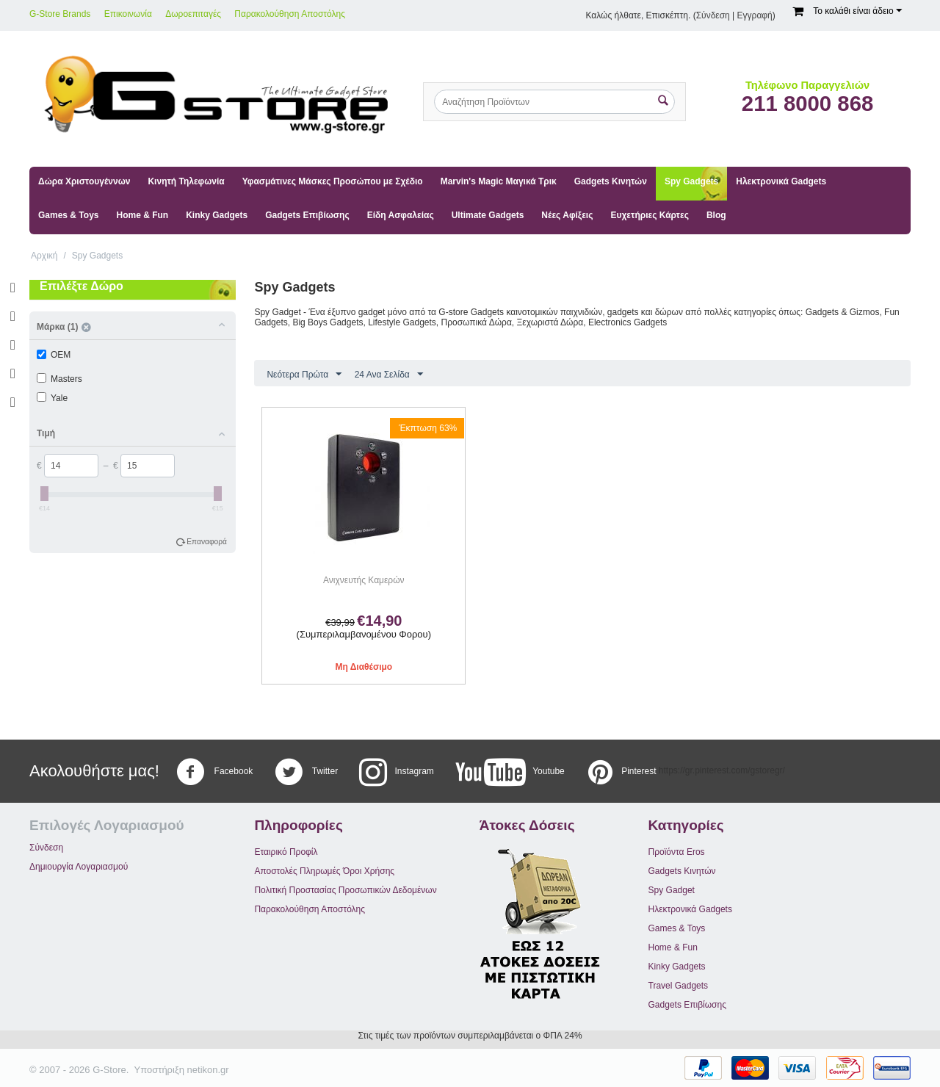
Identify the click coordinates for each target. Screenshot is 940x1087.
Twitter (306, 772)
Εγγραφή (755, 15)
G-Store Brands (59, 14)
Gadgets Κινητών (610, 181)
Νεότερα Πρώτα (304, 374)
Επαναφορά (207, 542)
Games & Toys (68, 215)
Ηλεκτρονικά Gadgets (781, 181)
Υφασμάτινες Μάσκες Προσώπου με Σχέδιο (332, 181)
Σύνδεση (713, 15)
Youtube (510, 772)
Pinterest (621, 772)
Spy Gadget (671, 890)
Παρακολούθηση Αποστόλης (289, 14)
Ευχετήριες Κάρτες (649, 215)
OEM (53, 355)
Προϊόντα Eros (676, 852)
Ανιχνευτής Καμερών (363, 580)
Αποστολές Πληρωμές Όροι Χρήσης (324, 871)
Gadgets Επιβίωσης (307, 215)
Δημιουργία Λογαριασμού (78, 867)
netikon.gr (208, 1069)
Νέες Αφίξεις (567, 215)
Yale (52, 398)
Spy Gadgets (691, 181)
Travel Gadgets (678, 986)
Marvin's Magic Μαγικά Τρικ (499, 181)
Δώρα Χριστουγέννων (84, 181)
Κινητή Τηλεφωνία (186, 181)
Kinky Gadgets (216, 215)
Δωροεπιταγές (193, 14)
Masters (59, 379)
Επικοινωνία (128, 14)
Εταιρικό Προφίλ (285, 852)
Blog (716, 215)
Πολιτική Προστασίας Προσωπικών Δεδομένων (345, 890)
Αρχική (44, 255)
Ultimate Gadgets (488, 215)
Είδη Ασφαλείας (400, 215)
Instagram (396, 772)
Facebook (214, 772)
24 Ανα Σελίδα (389, 374)
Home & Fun (142, 215)
